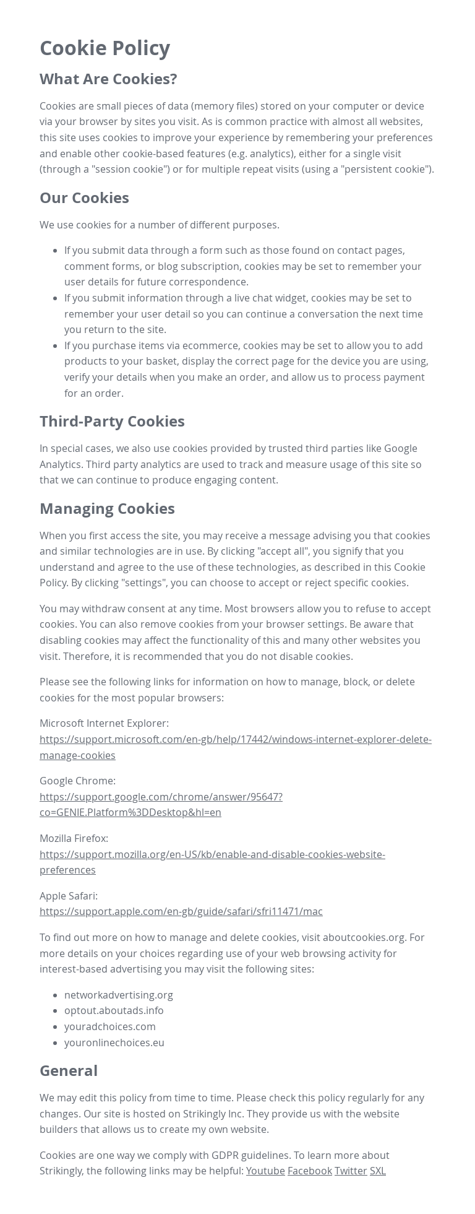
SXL (378, 1170)
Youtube (265, 1170)
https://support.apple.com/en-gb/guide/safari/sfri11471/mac (181, 911)
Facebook (310, 1170)
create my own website (213, 1129)
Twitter (351, 1170)
